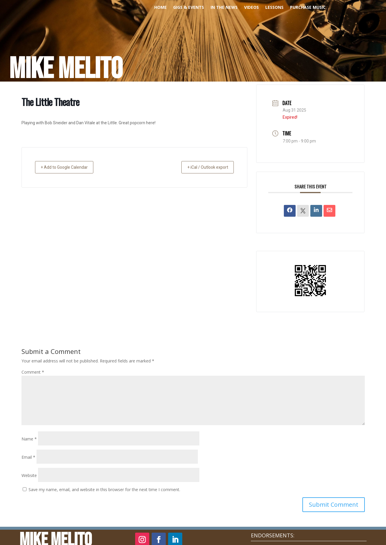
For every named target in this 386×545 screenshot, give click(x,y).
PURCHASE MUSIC (308, 7)
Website (29, 475)
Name (29, 439)
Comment (32, 372)
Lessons (274, 7)
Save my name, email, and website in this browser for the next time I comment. (104, 489)
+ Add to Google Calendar (69, 167)
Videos (251, 7)
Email (28, 457)
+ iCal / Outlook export (203, 167)
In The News (224, 7)
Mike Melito (65, 69)
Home (160, 7)
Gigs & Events (188, 7)
